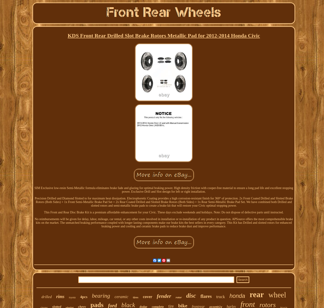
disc (191, 295)
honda (237, 296)
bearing (101, 295)
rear (257, 294)
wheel (277, 295)
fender (164, 296)
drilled (46, 297)
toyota (72, 297)
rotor (179, 297)
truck (220, 296)
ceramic (121, 296)
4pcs (83, 297)
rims (60, 296)
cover (147, 296)
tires (135, 297)
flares (206, 296)
